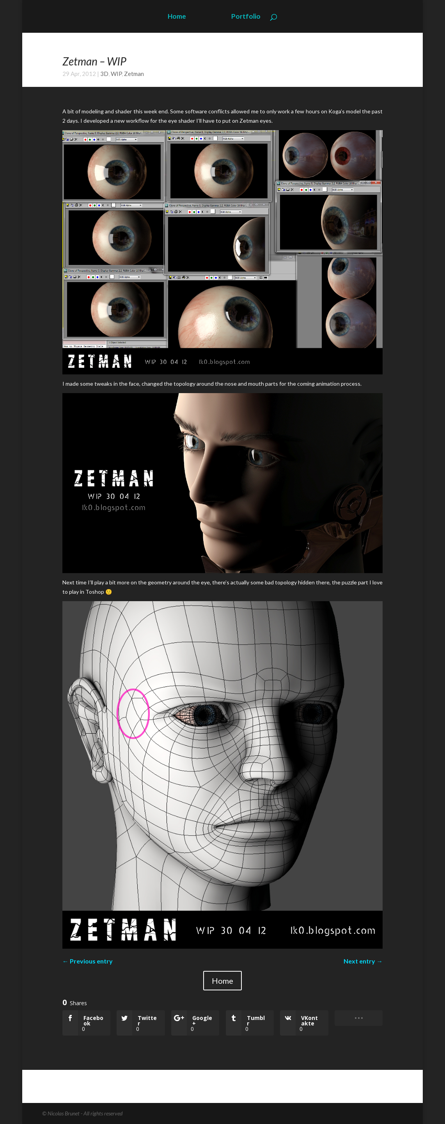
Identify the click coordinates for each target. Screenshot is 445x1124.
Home (177, 17)
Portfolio (246, 17)
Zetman (134, 73)
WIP (116, 73)
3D (104, 73)
